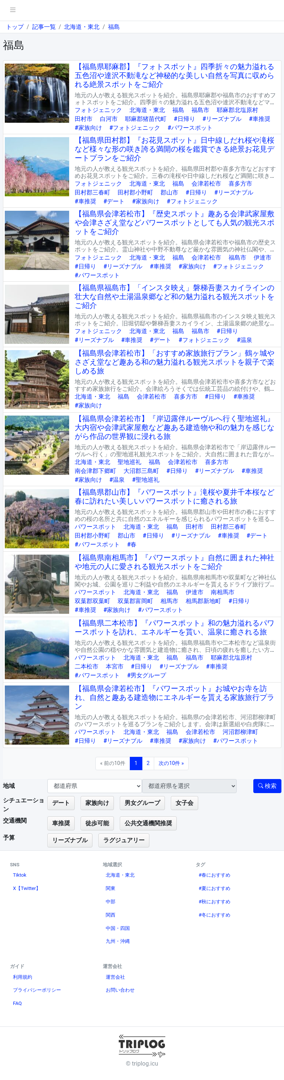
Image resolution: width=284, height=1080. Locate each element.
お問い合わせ (120, 990)
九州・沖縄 (118, 941)
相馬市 (169, 601)
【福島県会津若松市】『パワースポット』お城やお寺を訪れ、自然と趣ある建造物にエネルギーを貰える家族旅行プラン (174, 697)
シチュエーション (23, 805)
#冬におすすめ (214, 915)
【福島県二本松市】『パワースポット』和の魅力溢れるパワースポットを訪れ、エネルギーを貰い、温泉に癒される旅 (174, 627)
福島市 (200, 110)
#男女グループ (146, 675)
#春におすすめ (214, 875)
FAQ (17, 1003)
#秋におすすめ (214, 901)
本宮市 (115, 666)
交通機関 (15, 820)
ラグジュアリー (124, 840)
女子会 (184, 802)
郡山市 (169, 192)
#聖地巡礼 (145, 479)
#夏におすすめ (214, 888)
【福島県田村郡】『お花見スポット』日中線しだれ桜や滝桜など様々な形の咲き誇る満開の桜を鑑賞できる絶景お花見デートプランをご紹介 (174, 149)
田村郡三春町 (92, 192)
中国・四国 (118, 928)
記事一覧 (44, 26)
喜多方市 (240, 183)
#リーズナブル (222, 118)
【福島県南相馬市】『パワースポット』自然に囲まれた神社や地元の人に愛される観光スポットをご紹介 (174, 562)
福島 (114, 26)
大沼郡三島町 (141, 470)
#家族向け (88, 127)
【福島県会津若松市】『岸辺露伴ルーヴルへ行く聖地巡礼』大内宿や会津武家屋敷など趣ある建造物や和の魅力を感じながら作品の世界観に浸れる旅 (174, 427)
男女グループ (142, 802)
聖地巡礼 (129, 461)
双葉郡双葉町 (92, 601)
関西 (110, 915)
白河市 (109, 118)
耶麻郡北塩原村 (237, 110)
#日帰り (184, 118)
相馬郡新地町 (203, 601)
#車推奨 (259, 118)
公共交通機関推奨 (148, 823)
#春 (132, 544)
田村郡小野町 (135, 192)
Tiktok (19, 875)
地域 (9, 785)
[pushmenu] (13, 10)
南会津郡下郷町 (95, 470)
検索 (267, 785)
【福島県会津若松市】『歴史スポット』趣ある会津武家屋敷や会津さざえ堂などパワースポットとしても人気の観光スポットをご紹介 (174, 222)
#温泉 (245, 339)
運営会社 (115, 977)
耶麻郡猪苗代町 (145, 118)
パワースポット (95, 526)
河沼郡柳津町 (240, 731)
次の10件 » (171, 763)
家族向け (97, 802)
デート (61, 802)
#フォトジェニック (134, 127)
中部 (110, 901)
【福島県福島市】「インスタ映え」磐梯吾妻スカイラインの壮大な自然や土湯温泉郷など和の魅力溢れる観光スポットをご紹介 (174, 296)
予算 (9, 837)
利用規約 (22, 977)
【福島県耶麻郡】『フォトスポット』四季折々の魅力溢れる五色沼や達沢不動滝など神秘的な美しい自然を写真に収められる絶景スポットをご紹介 (174, 75)
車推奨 (61, 823)
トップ (15, 26)
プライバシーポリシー (37, 990)
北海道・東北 (81, 26)
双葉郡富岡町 (135, 601)
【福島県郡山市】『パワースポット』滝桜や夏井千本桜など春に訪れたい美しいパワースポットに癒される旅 (174, 496)
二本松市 (86, 666)
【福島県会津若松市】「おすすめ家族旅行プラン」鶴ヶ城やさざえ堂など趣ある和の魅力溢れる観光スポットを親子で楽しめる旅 (174, 362)
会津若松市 (206, 183)
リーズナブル (70, 840)
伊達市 (262, 257)
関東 (110, 888)
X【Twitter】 (27, 888)
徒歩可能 (97, 823)
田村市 (83, 118)
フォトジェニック (98, 110)
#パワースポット (190, 127)
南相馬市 (222, 592)
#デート (114, 201)
